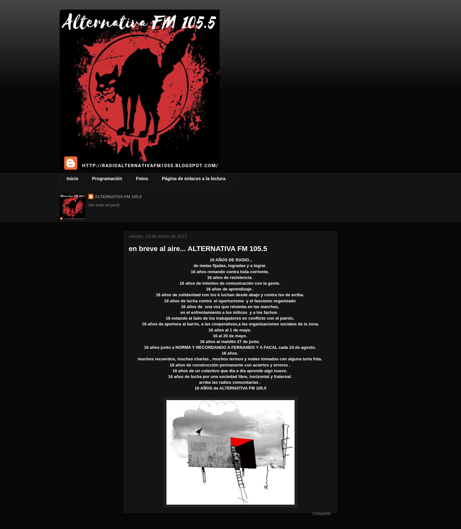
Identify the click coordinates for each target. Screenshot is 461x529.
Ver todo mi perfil (104, 205)
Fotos (142, 178)
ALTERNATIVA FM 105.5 (118, 196)
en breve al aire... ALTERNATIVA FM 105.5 (198, 249)
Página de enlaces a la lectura (193, 178)
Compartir (321, 513)
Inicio (72, 178)
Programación (107, 178)
